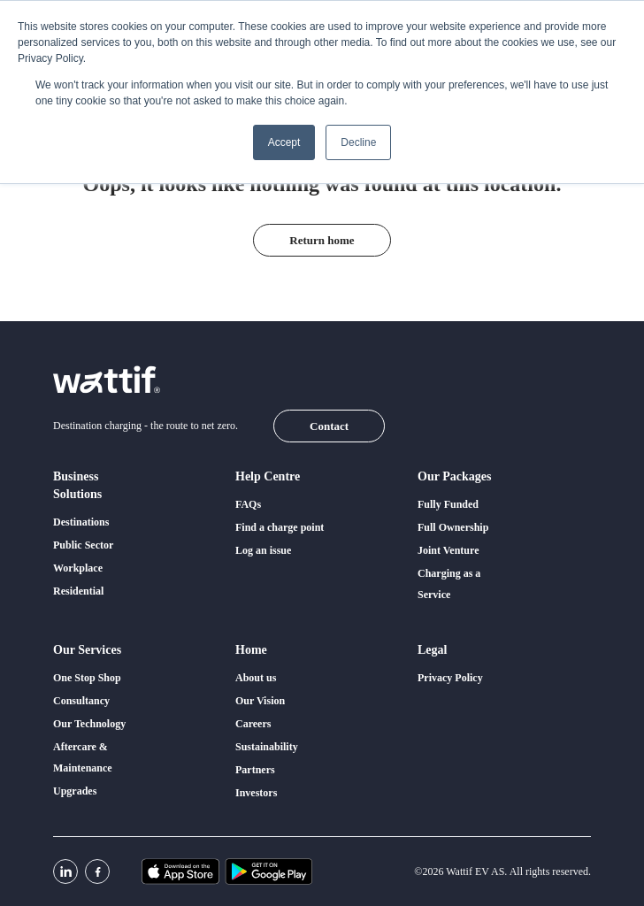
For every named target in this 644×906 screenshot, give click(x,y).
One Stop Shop (87, 678)
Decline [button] (358, 142)
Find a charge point (279, 527)
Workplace (78, 568)
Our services (87, 649)
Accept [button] (284, 142)
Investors (256, 793)
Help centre (267, 476)
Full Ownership (453, 527)
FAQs (248, 504)
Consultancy (81, 701)
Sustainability (266, 747)
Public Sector (83, 545)
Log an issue (263, 550)
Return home (321, 240)
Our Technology (89, 724)
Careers (253, 724)
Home (251, 649)
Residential (78, 591)
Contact (329, 426)
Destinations (81, 522)
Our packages (454, 476)
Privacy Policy (450, 678)
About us (255, 678)
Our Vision (260, 701)
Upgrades (74, 791)
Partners (255, 770)
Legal (432, 649)
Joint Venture (448, 550)
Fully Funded (448, 504)
